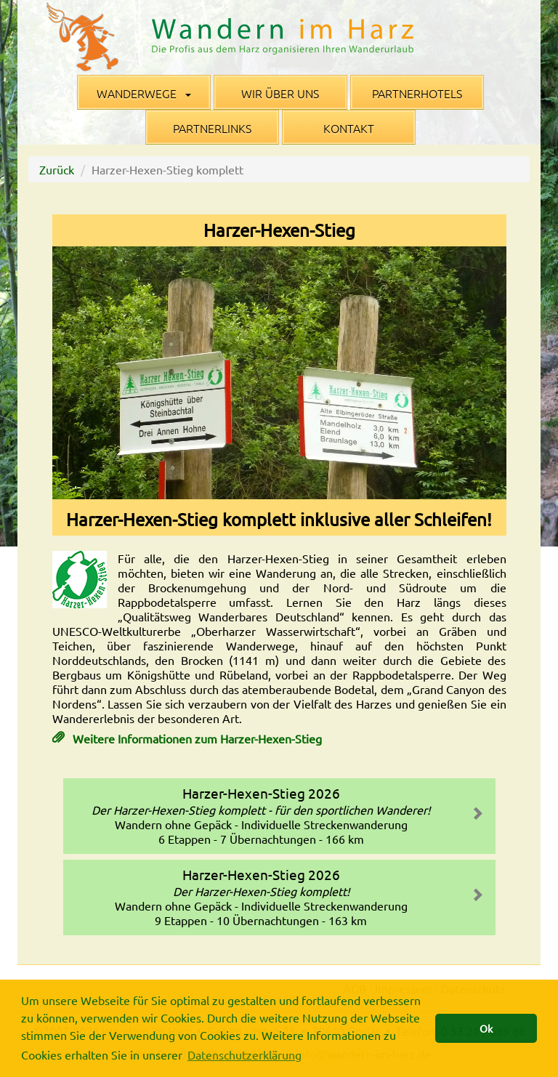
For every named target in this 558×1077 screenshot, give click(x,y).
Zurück (56, 169)
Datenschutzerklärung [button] (244, 1054)
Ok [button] (486, 1028)
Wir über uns (280, 93)
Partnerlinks (212, 128)
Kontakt (348, 128)
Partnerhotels (417, 93)
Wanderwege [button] (144, 93)
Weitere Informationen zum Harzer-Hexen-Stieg (196, 738)
